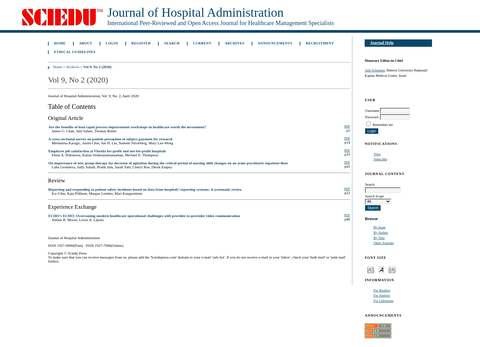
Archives (234, 43)
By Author (380, 232)
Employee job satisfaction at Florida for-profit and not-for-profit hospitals (107, 151)
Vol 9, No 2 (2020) (97, 67)
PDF (347, 126)
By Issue (379, 227)
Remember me (383, 125)
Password (371, 117)
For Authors (381, 295)
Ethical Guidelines (75, 52)
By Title (379, 238)
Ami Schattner (375, 70)
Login (112, 43)
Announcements (275, 43)
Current (202, 43)
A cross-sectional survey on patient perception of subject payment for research (110, 139)
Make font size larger (392, 269)
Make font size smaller (370, 269)
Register (141, 43)
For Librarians (383, 301)
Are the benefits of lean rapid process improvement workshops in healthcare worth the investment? (127, 127)
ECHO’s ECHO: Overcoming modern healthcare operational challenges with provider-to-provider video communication (144, 216)
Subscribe (380, 159)
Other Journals (383, 243)
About (85, 43)
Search (171, 43)
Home (60, 43)
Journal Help (382, 42)
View (377, 154)
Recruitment (320, 43)
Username (372, 111)
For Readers (381, 290)
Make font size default (381, 269)
